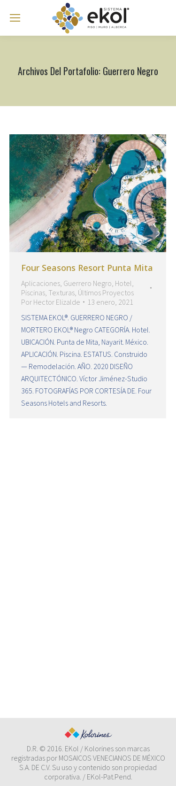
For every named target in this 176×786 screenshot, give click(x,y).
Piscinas (33, 292)
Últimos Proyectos (106, 292)
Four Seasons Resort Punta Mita (87, 267)
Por (50, 302)
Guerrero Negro (87, 283)
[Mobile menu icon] (15, 17)
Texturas (61, 292)
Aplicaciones (40, 283)
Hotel (123, 283)
